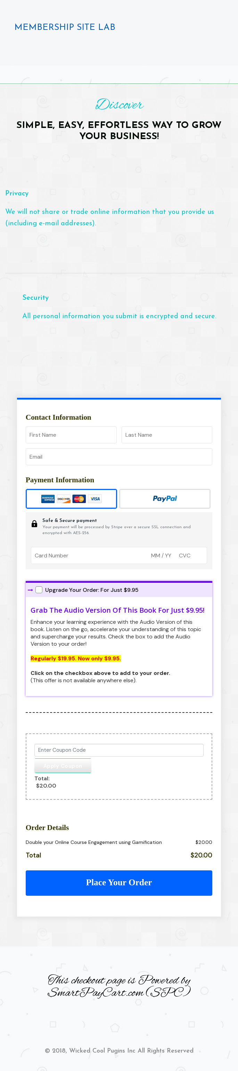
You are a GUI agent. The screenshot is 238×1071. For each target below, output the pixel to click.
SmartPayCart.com (95, 993)
